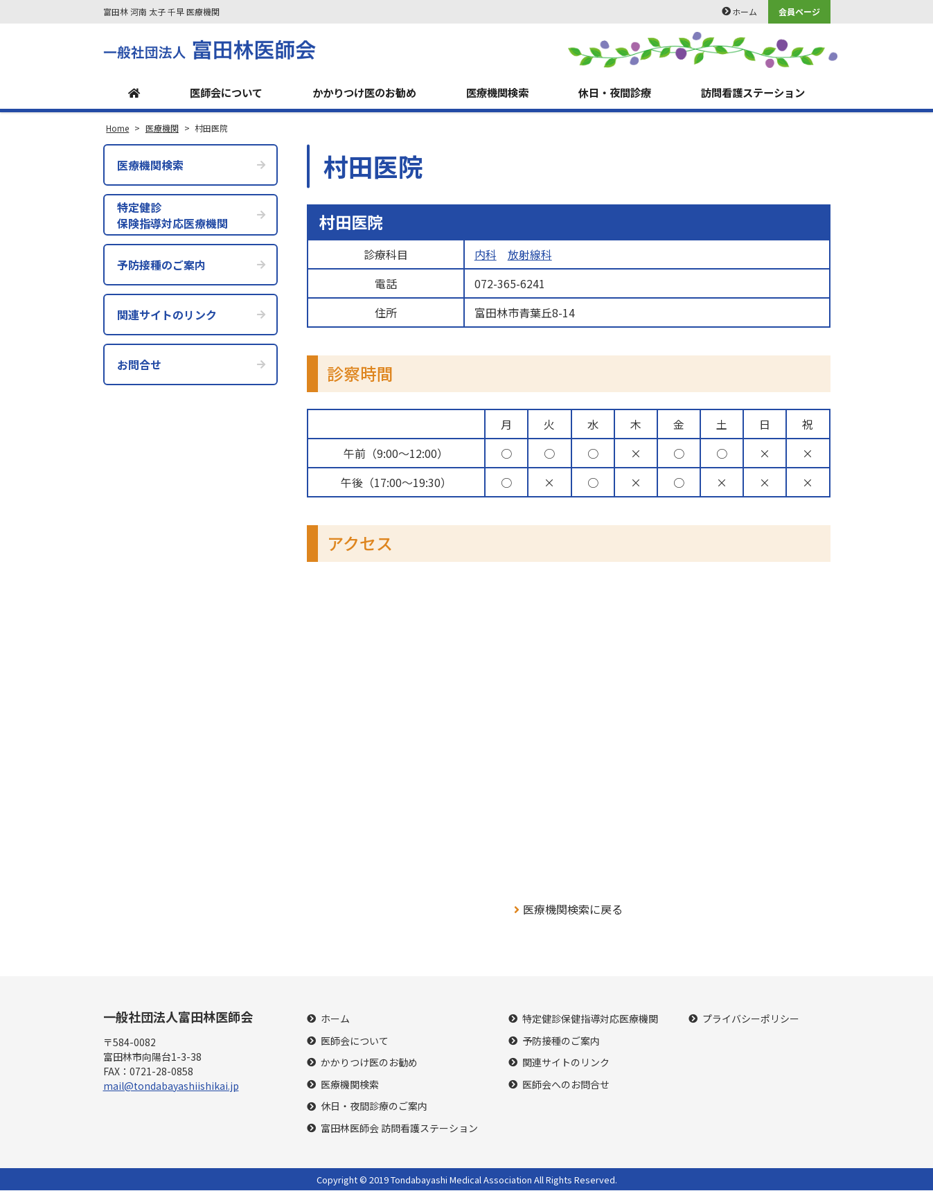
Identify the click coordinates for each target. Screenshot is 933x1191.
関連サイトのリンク (566, 1063)
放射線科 (530, 255)
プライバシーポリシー (750, 1019)
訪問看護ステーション (752, 93)
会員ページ (799, 11)
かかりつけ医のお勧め (361, 93)
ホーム (744, 11)
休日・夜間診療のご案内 (374, 1106)
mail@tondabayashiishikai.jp (171, 1086)
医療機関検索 (495, 93)
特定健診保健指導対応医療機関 (590, 1019)
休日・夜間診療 (612, 93)
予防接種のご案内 (561, 1041)
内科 (485, 255)
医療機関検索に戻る (568, 909)
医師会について (221, 93)
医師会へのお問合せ (566, 1085)
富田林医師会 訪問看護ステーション (399, 1129)
